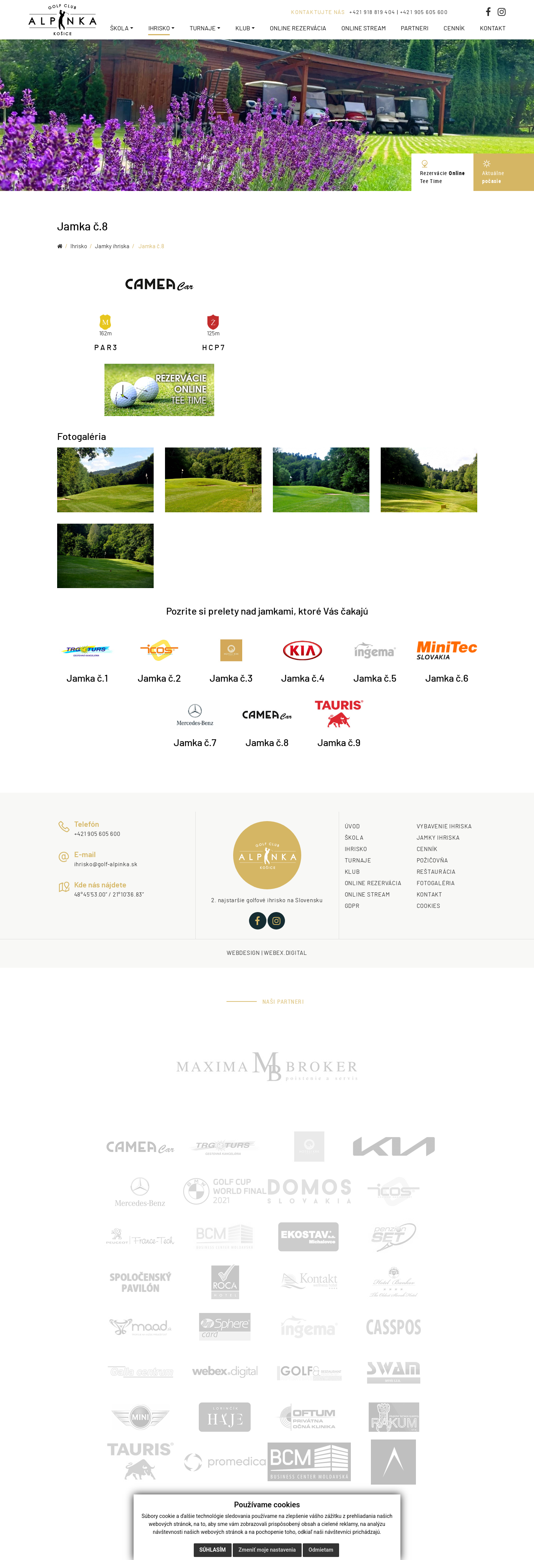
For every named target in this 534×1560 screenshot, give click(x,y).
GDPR (352, 906)
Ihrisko (78, 246)
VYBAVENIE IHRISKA (444, 826)
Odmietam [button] (320, 1550)
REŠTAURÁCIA (436, 872)
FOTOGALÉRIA (436, 883)
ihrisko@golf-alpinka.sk (106, 864)
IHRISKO (356, 849)
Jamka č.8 (151, 246)
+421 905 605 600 (424, 12)
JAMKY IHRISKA (438, 838)
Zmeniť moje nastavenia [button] (267, 1550)
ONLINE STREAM (367, 895)
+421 (81, 834)
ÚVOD (352, 826)
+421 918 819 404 (372, 12)
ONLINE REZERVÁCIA (373, 883)
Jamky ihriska (112, 246)
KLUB (352, 872)
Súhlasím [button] (212, 1550)
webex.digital (285, 953)
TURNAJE (358, 861)
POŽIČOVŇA (432, 861)
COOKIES (429, 906)
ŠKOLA (354, 838)
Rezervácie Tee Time (442, 172)
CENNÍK (427, 849)
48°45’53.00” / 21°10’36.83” (109, 895)
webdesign (243, 953)
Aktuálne (504, 172)
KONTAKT (429, 895)
